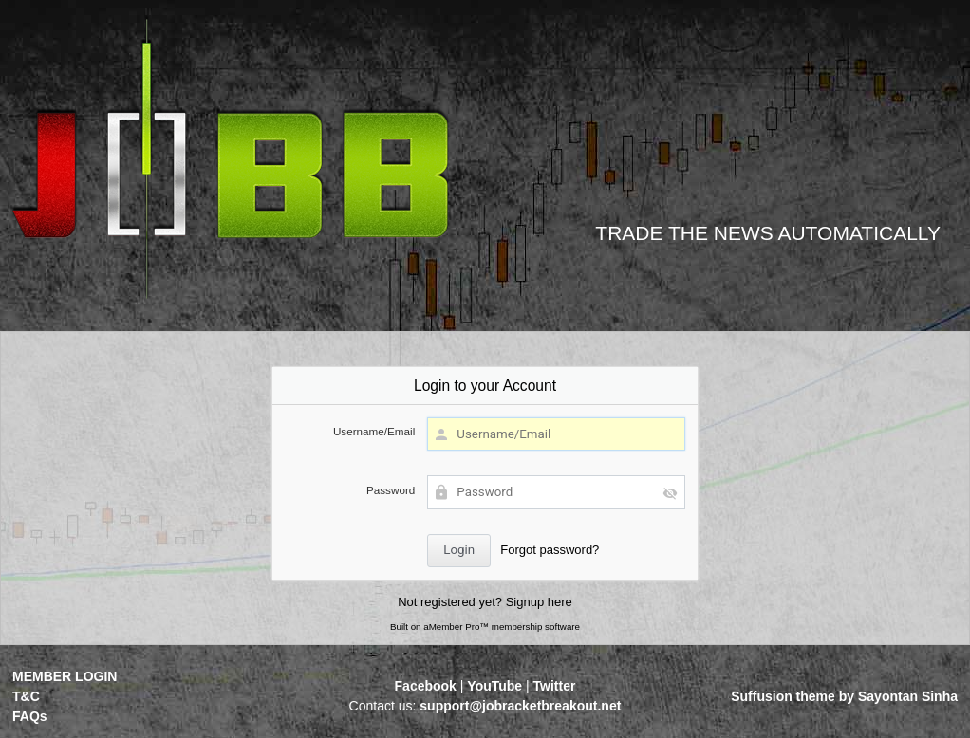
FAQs (29, 716)
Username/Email (374, 431)
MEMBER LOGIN (64, 676)
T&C (26, 696)
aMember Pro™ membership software (501, 626)
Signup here (539, 602)
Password (390, 490)
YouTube (494, 685)
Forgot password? (549, 550)
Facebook (426, 685)
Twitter (554, 685)
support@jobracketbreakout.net (520, 705)
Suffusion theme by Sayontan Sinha (844, 696)
